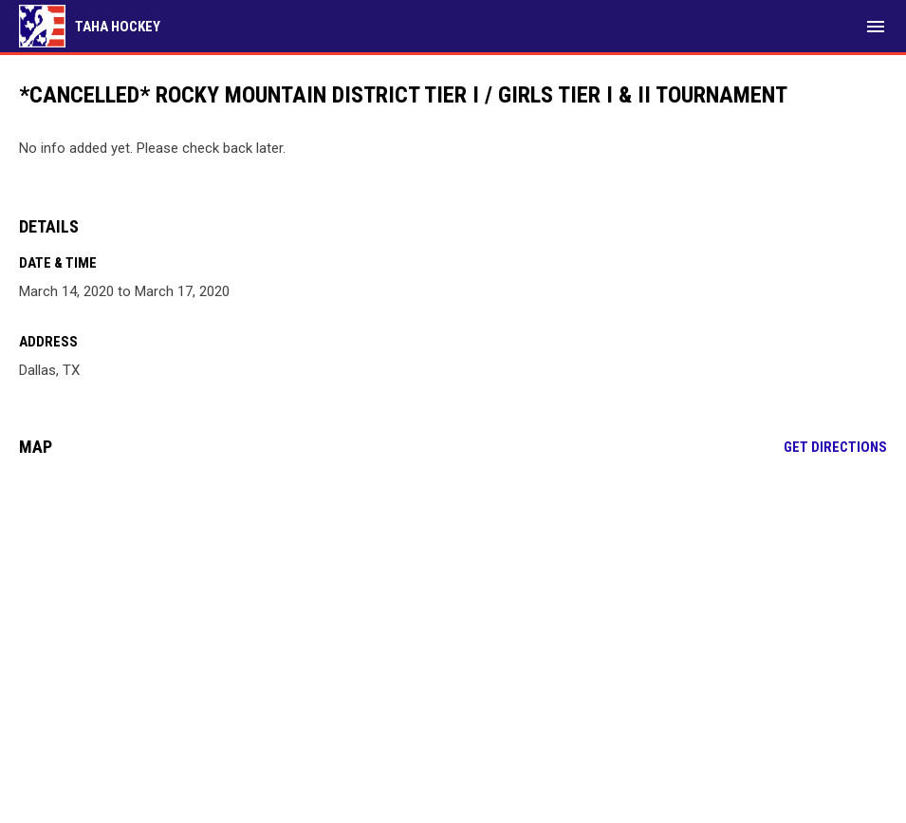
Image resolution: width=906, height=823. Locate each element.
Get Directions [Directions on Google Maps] (835, 447)
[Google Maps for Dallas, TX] (453, 617)
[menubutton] (875, 26)
